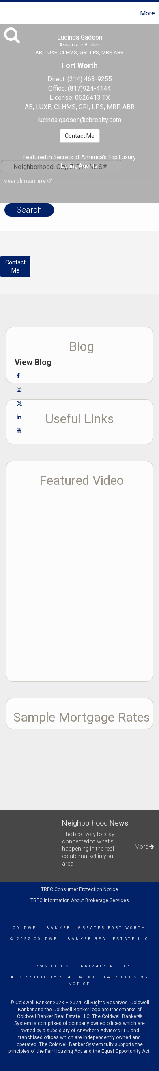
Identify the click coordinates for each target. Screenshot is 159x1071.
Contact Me (80, 136)
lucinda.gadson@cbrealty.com (79, 120)
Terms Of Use (50, 966)
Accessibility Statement (53, 977)
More (147, 13)
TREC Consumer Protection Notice (79, 889)
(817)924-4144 (89, 88)
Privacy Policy (106, 966)
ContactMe (15, 266)
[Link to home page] (7, 13)
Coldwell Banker (42, 928)
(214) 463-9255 (89, 79)
